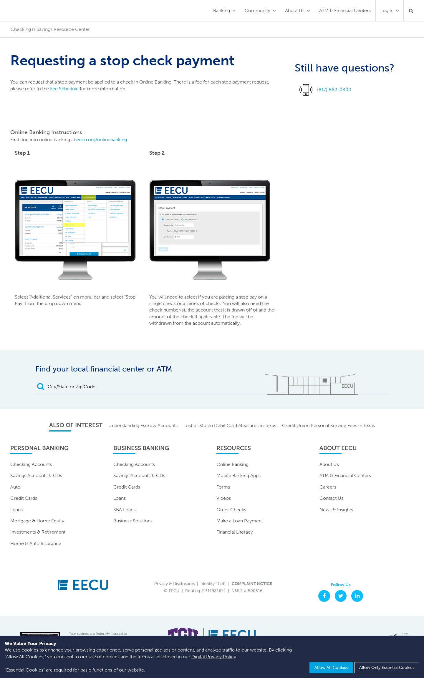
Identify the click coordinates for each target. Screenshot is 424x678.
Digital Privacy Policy (213, 656)
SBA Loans (124, 509)
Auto (15, 487)
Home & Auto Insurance (35, 543)
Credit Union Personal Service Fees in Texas (328, 425)
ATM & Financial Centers (345, 10)
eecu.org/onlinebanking (101, 139)
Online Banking (232, 464)
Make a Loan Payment (239, 521)
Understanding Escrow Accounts (143, 425)
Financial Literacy (234, 532)
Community (257, 10)
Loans (16, 509)
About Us (294, 10)
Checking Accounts (31, 464)
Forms (223, 487)
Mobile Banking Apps (238, 475)
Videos (223, 498)
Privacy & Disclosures (174, 583)
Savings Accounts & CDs (36, 475)
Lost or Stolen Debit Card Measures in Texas (229, 425)
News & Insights (336, 509)
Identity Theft (213, 583)
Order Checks (231, 509)
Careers (327, 487)
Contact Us (331, 498)
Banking (221, 10)
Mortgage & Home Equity (37, 521)
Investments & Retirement (37, 532)
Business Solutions (133, 521)
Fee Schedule (64, 88)
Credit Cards (23, 498)
